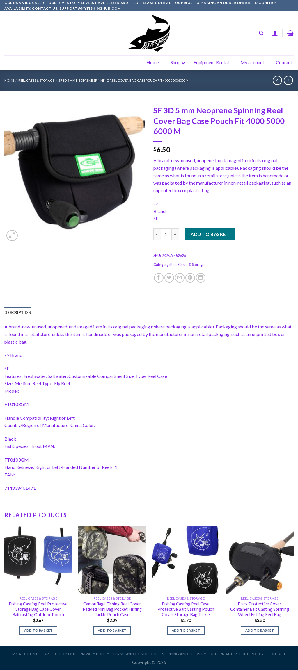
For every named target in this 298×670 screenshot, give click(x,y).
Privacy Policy (94, 654)
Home (9, 80)
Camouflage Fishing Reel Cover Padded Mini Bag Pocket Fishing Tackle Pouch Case (112, 609)
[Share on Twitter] (169, 278)
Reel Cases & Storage (36, 80)
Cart (46, 654)
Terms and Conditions (135, 654)
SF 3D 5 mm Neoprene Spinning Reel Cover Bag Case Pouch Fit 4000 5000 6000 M (123, 80)
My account (25, 654)
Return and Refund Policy (237, 654)
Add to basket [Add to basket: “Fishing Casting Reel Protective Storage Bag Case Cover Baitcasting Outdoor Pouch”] (38, 630)
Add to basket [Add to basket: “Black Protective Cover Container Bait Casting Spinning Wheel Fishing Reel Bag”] (259, 630)
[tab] (17, 312)
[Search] (261, 33)
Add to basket (210, 234)
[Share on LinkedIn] (200, 278)
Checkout (65, 654)
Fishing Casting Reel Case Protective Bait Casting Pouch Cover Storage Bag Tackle (185, 609)
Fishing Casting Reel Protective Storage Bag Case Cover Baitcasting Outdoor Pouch (38, 609)
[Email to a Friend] (180, 278)
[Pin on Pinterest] (190, 278)
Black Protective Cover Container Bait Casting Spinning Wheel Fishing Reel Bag (259, 609)
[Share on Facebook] (159, 278)
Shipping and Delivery (184, 654)
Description (17, 312)
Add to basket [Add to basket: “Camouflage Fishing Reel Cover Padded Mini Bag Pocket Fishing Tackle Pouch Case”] (112, 630)
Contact (276, 654)
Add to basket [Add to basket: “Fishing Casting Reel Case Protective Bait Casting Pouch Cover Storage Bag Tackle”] (186, 630)
